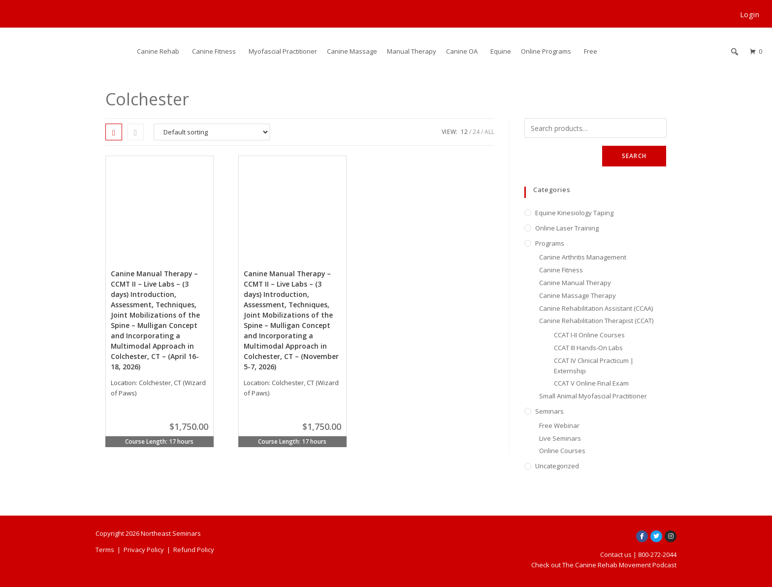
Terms (105, 549)
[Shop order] (212, 132)
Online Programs (546, 51)
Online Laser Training (567, 228)
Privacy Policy (144, 549)
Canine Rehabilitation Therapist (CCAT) (596, 320)
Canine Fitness (214, 51)
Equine (500, 51)
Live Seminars (560, 438)
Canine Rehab (158, 51)
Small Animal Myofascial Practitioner (593, 395)
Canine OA (462, 51)
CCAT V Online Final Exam (591, 383)
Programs (549, 243)
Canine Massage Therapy (577, 295)
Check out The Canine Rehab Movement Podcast (603, 564)
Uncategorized (557, 465)
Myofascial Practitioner (283, 51)
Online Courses (562, 450)
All (489, 132)
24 (476, 132)
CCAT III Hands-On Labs (588, 347)
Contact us (616, 554)
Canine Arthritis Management (582, 257)
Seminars (549, 411)
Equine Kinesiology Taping (574, 212)
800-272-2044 (657, 554)
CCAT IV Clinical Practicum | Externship (594, 365)
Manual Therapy (411, 51)
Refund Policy (193, 549)
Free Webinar (559, 425)
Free (590, 51)
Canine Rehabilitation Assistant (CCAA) (596, 308)
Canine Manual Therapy (575, 282)
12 (464, 132)
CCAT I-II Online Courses (589, 334)
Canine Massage (352, 51)
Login (750, 14)
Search (634, 156)
